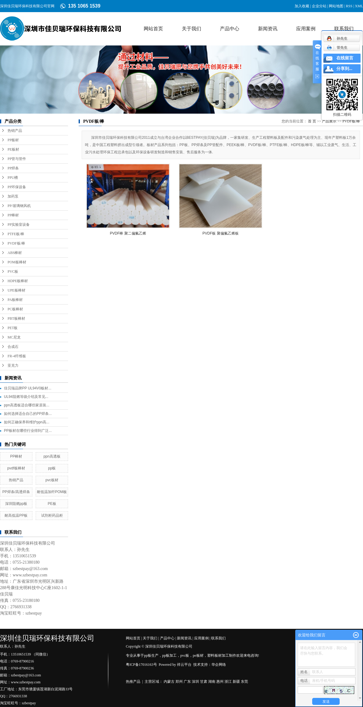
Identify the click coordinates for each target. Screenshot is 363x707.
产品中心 (229, 28)
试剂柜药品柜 (52, 515)
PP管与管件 (17, 159)
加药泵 (13, 196)
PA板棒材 (15, 300)
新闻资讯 (267, 28)
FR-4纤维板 (17, 356)
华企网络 (218, 664)
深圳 (195, 681)
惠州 (220, 681)
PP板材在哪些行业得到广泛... (28, 431)
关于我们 (191, 28)
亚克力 (13, 365)
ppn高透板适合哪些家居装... (26, 405)
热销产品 (15, 130)
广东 (187, 681)
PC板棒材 (15, 309)
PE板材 (13, 149)
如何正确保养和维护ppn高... (26, 422)
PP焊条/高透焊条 (16, 492)
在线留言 (344, 58)
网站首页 (153, 28)
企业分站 (319, 6)
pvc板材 (51, 480)
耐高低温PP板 (16, 515)
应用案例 (306, 28)
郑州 (179, 681)
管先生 (337, 47)
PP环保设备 (17, 187)
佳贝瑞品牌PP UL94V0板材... (27, 388)
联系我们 (344, 28)
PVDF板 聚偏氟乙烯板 (220, 233)
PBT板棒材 (16, 318)
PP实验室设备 (19, 224)
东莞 (244, 681)
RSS (349, 6)
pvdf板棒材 (16, 468)
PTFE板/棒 (16, 234)
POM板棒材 (17, 262)
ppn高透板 (52, 456)
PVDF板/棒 (16, 243)
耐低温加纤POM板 (52, 492)
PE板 (52, 504)
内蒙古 (169, 681)
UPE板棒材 (16, 290)
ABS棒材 (15, 253)
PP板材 (13, 140)
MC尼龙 (14, 337)
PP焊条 (13, 168)
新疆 (236, 681)
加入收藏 (302, 6)
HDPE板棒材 (18, 281)
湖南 (211, 681)
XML (359, 6)
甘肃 (203, 681)
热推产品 (133, 681)
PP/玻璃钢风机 (19, 206)
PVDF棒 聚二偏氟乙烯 (128, 233)
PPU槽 (13, 177)
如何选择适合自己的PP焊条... (28, 414)
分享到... (344, 68)
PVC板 (13, 271)
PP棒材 (13, 215)
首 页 (312, 121)
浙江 (228, 681)
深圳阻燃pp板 (16, 504)
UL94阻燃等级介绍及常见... (26, 397)
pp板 (52, 468)
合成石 (13, 347)
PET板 (13, 328)
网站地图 (336, 6)
